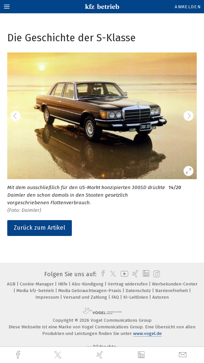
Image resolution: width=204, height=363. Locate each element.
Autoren (160, 297)
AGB (12, 284)
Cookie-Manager (37, 284)
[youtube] (123, 274)
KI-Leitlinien (136, 297)
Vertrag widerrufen (128, 284)
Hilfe (63, 284)
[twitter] (58, 355)
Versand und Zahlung (85, 297)
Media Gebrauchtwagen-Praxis (90, 290)
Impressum (47, 297)
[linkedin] (142, 355)
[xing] (100, 355)
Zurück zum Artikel (39, 227)
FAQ (115, 297)
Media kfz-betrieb (35, 290)
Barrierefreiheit (172, 290)
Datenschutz (139, 290)
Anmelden (188, 7)
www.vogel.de (147, 333)
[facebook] (18, 355)
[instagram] (156, 274)
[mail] (183, 355)
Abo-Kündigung (88, 284)
